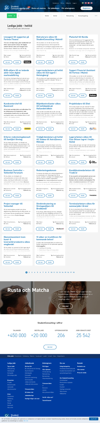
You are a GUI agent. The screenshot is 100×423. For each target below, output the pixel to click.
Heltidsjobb (10, 371)
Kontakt (80, 363)
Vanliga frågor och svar (32, 399)
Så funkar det (29, 392)
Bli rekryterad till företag (32, 369)
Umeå (50, 356)
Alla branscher (11, 389)
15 (65, 272)
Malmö (32, 356)
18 (73, 272)
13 (60, 272)
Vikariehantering (47, 378)
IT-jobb (9, 382)
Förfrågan (45, 366)
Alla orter (10, 407)
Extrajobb (10, 373)
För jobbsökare (53, 8)
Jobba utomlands (30, 382)
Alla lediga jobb (12, 375)
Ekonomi (45, 388)
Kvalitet (62, 387)
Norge (9, 403)
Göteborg (26, 356)
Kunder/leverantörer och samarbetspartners (67, 372)
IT (42, 386)
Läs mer (65, 306)
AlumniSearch (29, 371)
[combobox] (23, 15)
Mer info (26, 421)
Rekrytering (11, 369)
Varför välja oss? (47, 397)
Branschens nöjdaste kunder (66, 384)
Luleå (44, 356)
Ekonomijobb (11, 385)
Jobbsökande (29, 363)
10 (51, 272)
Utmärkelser (64, 380)
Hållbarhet (68, 3)
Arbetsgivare (46, 363)
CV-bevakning (46, 372)
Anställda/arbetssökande (67, 369)
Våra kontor (63, 391)
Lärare (44, 390)
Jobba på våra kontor (31, 384)
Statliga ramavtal (65, 389)
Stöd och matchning (31, 377)
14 (62, 272)
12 (57, 272)
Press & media (81, 373)
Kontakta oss (56, 3)
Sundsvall (39, 356)
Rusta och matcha (39, 8)
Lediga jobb (25, 8)
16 (68, 272)
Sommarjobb (29, 380)
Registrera (86, 8)
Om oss (62, 3)
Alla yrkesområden (48, 392)
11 (54, 272)
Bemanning (45, 376)
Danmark (10, 405)
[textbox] (18, 15)
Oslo (54, 356)
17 (71, 272)
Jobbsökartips (29, 395)
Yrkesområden (29, 389)
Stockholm (18, 356)
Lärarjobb (10, 387)
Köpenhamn (61, 356)
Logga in (75, 3)
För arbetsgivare (68, 8)
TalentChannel (46, 400)
